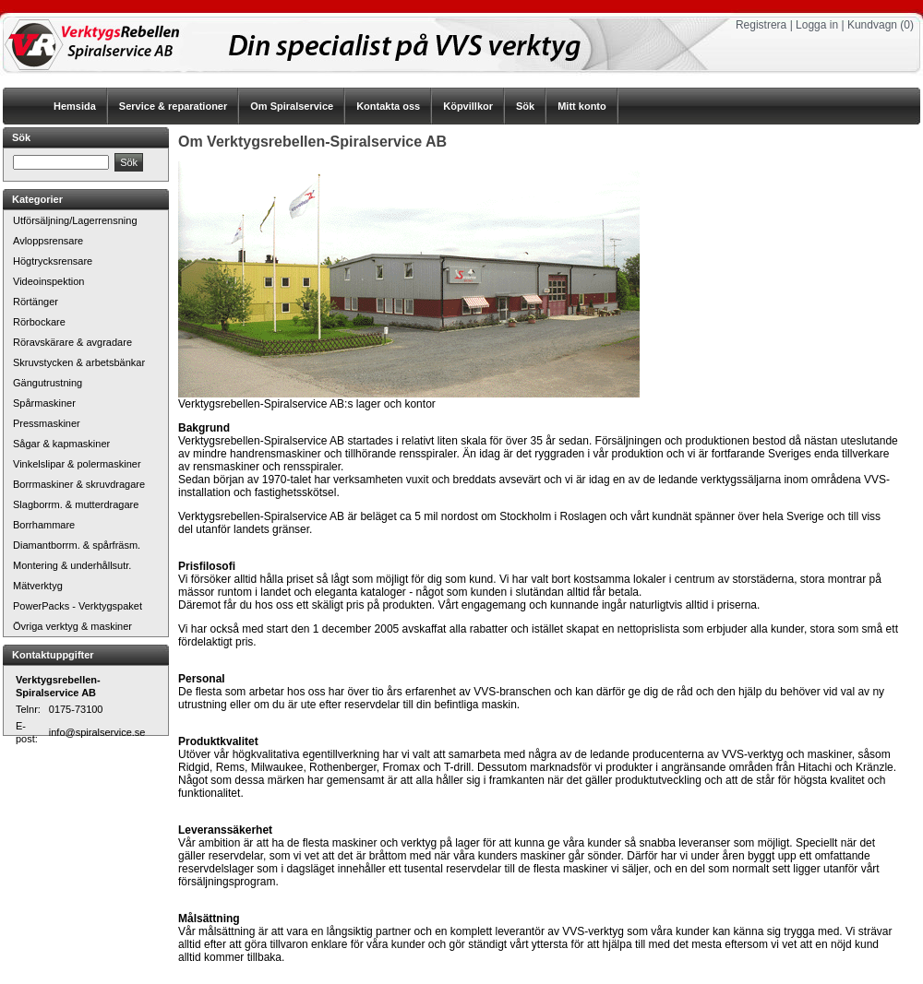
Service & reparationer (173, 106)
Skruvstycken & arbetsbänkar (79, 362)
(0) (907, 24)
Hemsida (75, 106)
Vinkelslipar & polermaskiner (77, 463)
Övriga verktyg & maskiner (72, 626)
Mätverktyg (38, 585)
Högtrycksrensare (52, 261)
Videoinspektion (48, 281)
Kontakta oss (388, 106)
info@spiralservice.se (97, 732)
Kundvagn (872, 24)
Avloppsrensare (48, 240)
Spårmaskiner (44, 403)
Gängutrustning (47, 382)
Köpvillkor (468, 106)
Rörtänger (35, 301)
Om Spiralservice (291, 106)
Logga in (817, 24)
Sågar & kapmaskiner (61, 443)
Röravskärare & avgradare (72, 342)
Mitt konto (581, 106)
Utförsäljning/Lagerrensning (75, 220)
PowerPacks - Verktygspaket (77, 605)
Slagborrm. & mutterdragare (75, 504)
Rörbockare (39, 321)
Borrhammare (44, 524)
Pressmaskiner (46, 423)
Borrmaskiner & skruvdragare (79, 484)
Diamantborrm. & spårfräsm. (76, 545)
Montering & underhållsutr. (72, 565)
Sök (525, 106)
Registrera (761, 24)
